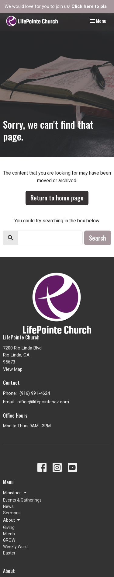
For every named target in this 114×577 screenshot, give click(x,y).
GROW (9, 540)
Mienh (9, 533)
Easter (9, 553)
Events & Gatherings (22, 500)
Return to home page (57, 197)
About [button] (12, 520)
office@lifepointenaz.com (43, 402)
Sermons (12, 512)
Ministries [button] (15, 493)
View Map (12, 369)
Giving (9, 527)
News (8, 506)
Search (97, 237)
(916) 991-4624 (34, 393)
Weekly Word (15, 546)
